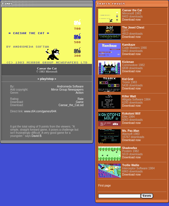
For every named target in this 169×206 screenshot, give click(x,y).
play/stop (47, 78)
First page (104, 185)
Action (80, 92)
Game (80, 102)
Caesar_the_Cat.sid (71, 105)
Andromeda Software (70, 86)
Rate (81, 98)
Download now (131, 19)
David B (36, 135)
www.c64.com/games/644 (40, 111)
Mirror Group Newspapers (67, 89)
